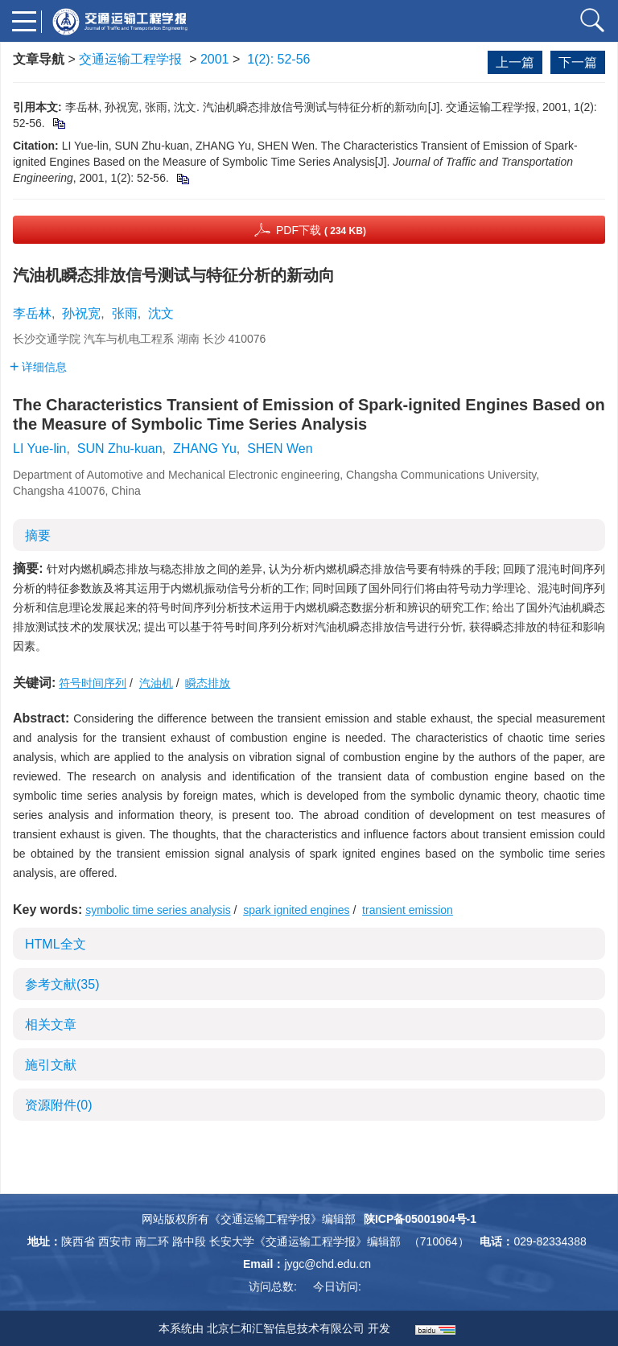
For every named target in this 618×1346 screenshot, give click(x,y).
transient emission (407, 910)
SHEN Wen (280, 448)
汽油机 (156, 683)
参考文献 (62, 984)
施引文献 (50, 1065)
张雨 (125, 313)
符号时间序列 (92, 683)
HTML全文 (55, 944)
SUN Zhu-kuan (120, 448)
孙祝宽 (81, 313)
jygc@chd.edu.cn (327, 1264)
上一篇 (515, 62)
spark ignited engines (296, 910)
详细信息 (38, 366)
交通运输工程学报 (130, 59)
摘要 (38, 535)
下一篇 (577, 62)
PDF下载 (321, 230)
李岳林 (32, 313)
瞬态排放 (207, 683)
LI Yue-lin (39, 448)
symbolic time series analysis (158, 910)
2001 (214, 59)
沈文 (161, 313)
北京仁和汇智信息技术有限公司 (286, 1328)
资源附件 (59, 1105)
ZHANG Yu (205, 448)
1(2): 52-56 (278, 59)
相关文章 (50, 1024)
